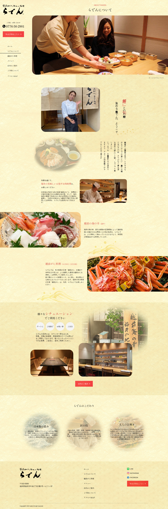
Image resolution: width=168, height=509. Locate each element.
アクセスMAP (89, 497)
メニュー (11, 61)
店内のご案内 (12, 66)
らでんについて (13, 51)
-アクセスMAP (13, 76)
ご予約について (13, 70)
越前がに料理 (12, 56)
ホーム (10, 46)
